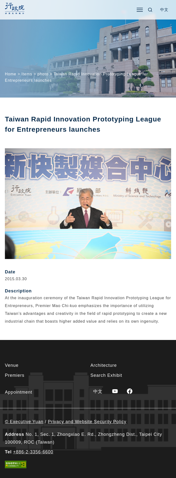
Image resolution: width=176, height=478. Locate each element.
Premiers (14, 375)
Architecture (104, 365)
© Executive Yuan (24, 421)
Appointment (18, 392)
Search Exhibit (106, 375)
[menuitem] (164, 9)
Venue (12, 365)
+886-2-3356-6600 (33, 451)
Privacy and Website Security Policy (87, 421)
